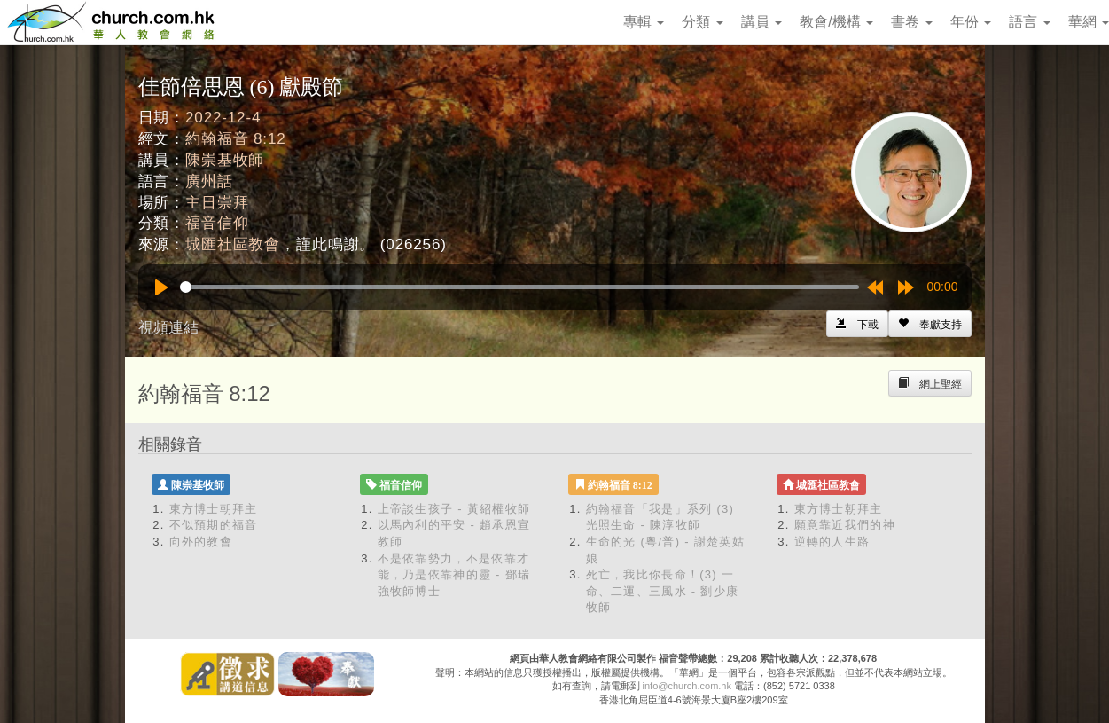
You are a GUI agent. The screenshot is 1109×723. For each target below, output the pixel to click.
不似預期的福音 (213, 524)
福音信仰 (216, 223)
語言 (1029, 21)
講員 (761, 21)
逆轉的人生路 (832, 541)
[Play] (161, 287)
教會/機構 (836, 21)
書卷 (911, 21)
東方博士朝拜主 (213, 508)
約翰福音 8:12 (235, 138)
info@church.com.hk (687, 685)
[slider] (519, 287)
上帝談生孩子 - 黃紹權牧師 (454, 508)
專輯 (643, 21)
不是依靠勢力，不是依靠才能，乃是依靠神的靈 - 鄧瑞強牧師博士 (454, 575)
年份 (970, 21)
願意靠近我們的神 (844, 524)
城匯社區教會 (232, 244)
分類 (702, 21)
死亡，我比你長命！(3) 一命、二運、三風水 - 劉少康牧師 (662, 591)
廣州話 (209, 181)
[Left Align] (930, 323)
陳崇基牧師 (224, 160)
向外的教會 (201, 541)
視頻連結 (168, 327)
